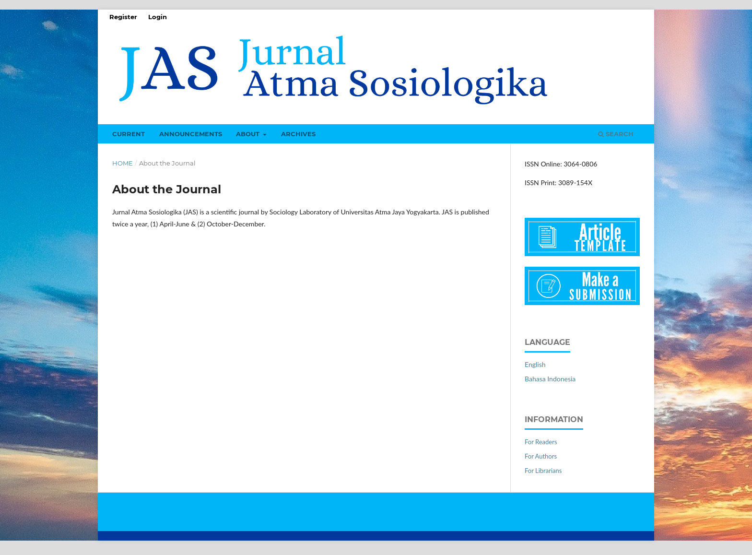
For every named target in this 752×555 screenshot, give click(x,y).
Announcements (190, 134)
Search (616, 134)
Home (122, 163)
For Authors (541, 456)
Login (157, 17)
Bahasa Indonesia (550, 379)
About (248, 134)
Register (123, 17)
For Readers (541, 442)
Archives (298, 134)
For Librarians (543, 470)
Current (128, 134)
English (535, 364)
